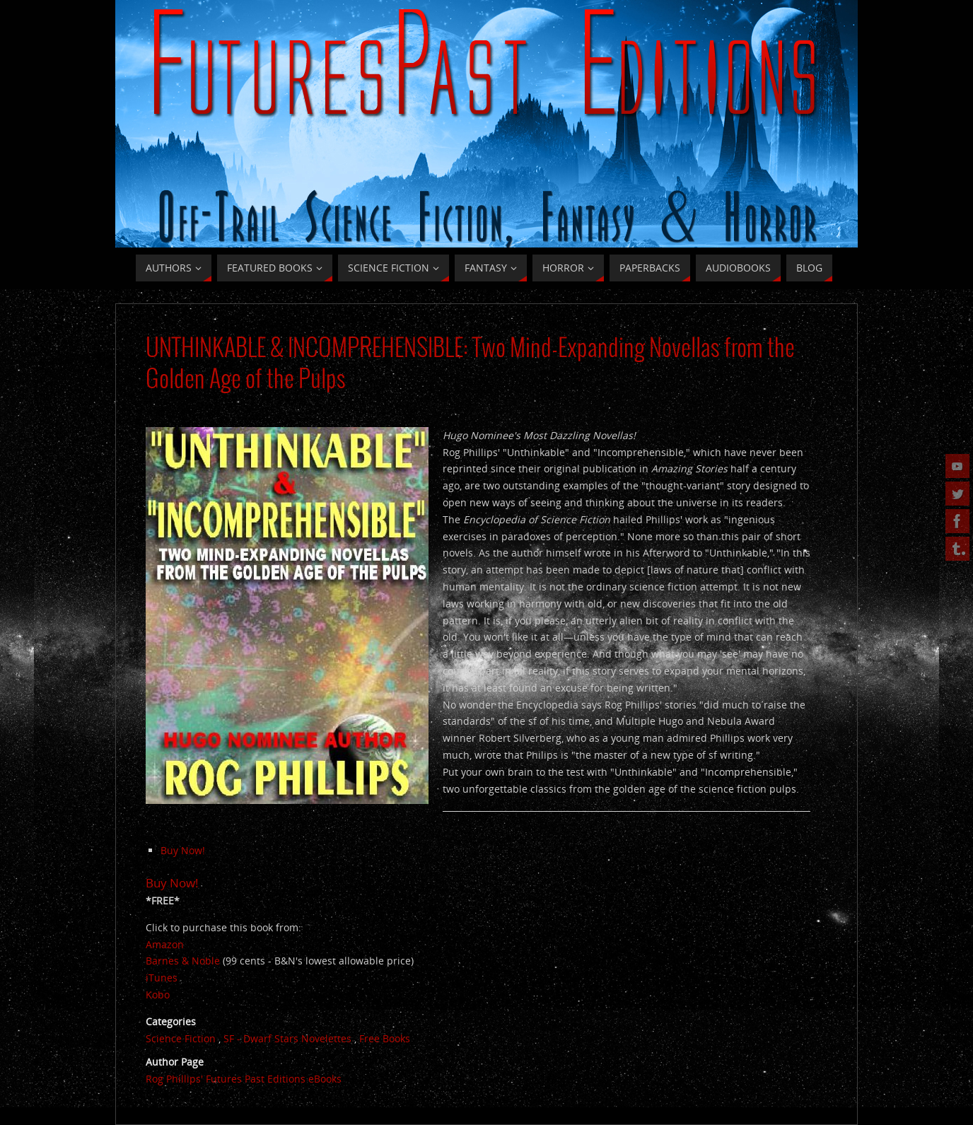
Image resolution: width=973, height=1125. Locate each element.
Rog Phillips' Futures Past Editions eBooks (244, 1078)
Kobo (158, 994)
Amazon (165, 944)
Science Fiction (181, 1038)
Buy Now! (183, 850)
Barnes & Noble (183, 960)
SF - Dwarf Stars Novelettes (287, 1038)
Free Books (384, 1038)
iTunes (161, 977)
